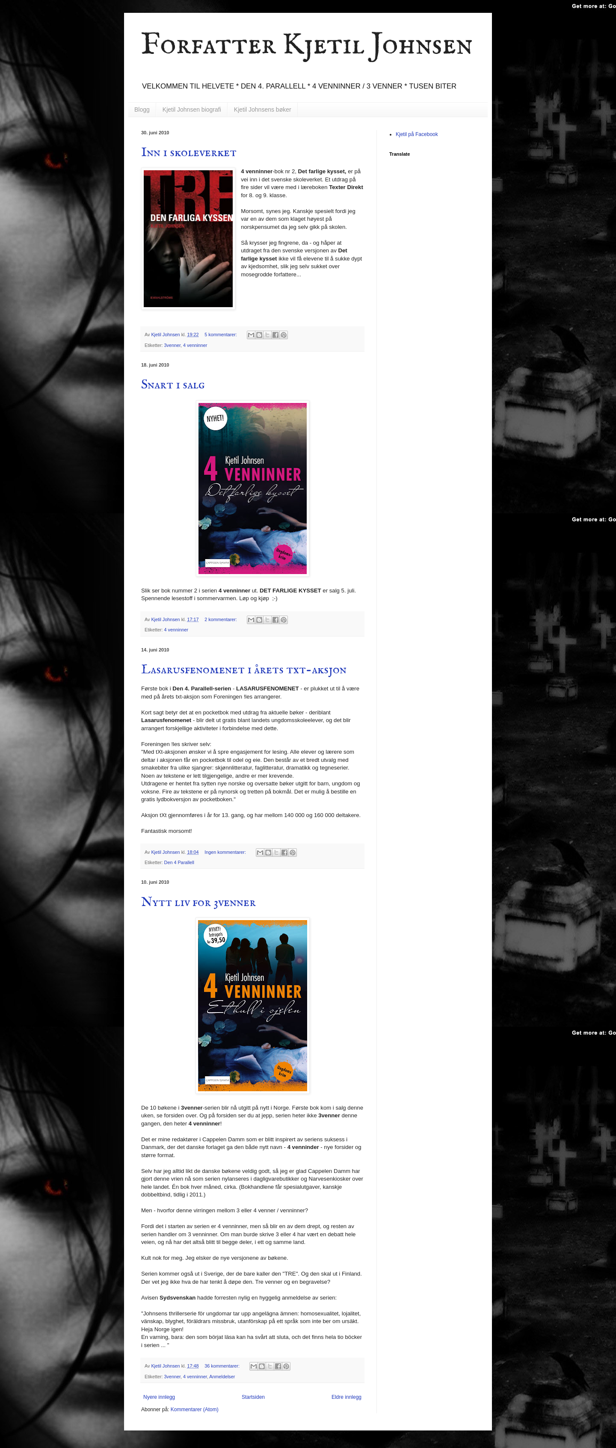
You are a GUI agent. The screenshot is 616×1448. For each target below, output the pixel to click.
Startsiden (253, 1397)
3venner (172, 345)
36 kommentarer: (222, 1365)
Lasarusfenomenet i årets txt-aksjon (243, 670)
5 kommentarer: (221, 334)
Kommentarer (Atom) (195, 1409)
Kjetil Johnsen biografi (192, 109)
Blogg (142, 109)
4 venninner (195, 345)
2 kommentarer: (221, 619)
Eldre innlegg (346, 1397)
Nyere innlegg (159, 1397)
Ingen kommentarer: (225, 852)
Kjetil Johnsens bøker (262, 109)
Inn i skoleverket (189, 153)
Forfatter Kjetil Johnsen (307, 45)
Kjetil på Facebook (417, 134)
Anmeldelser (222, 1376)
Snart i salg (173, 385)
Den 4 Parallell (179, 862)
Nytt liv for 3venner (198, 902)
